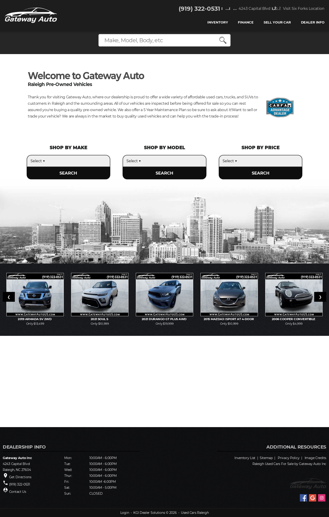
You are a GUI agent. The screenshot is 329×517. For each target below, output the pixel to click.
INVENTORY (217, 22)
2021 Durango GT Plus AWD (164, 319)
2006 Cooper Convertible (294, 319)
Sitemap (266, 458)
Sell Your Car (277, 22)
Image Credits (315, 458)
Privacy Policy (288, 458)
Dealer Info (312, 22)
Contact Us (17, 492)
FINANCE (246, 22)
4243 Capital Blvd (245, 8)
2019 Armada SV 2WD (35, 319)
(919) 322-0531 (199, 8)
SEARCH (68, 173)
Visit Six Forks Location (298, 8)
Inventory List (244, 458)
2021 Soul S (100, 319)
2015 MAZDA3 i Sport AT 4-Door (229, 319)
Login (124, 513)
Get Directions (20, 477)
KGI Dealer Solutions (149, 513)
